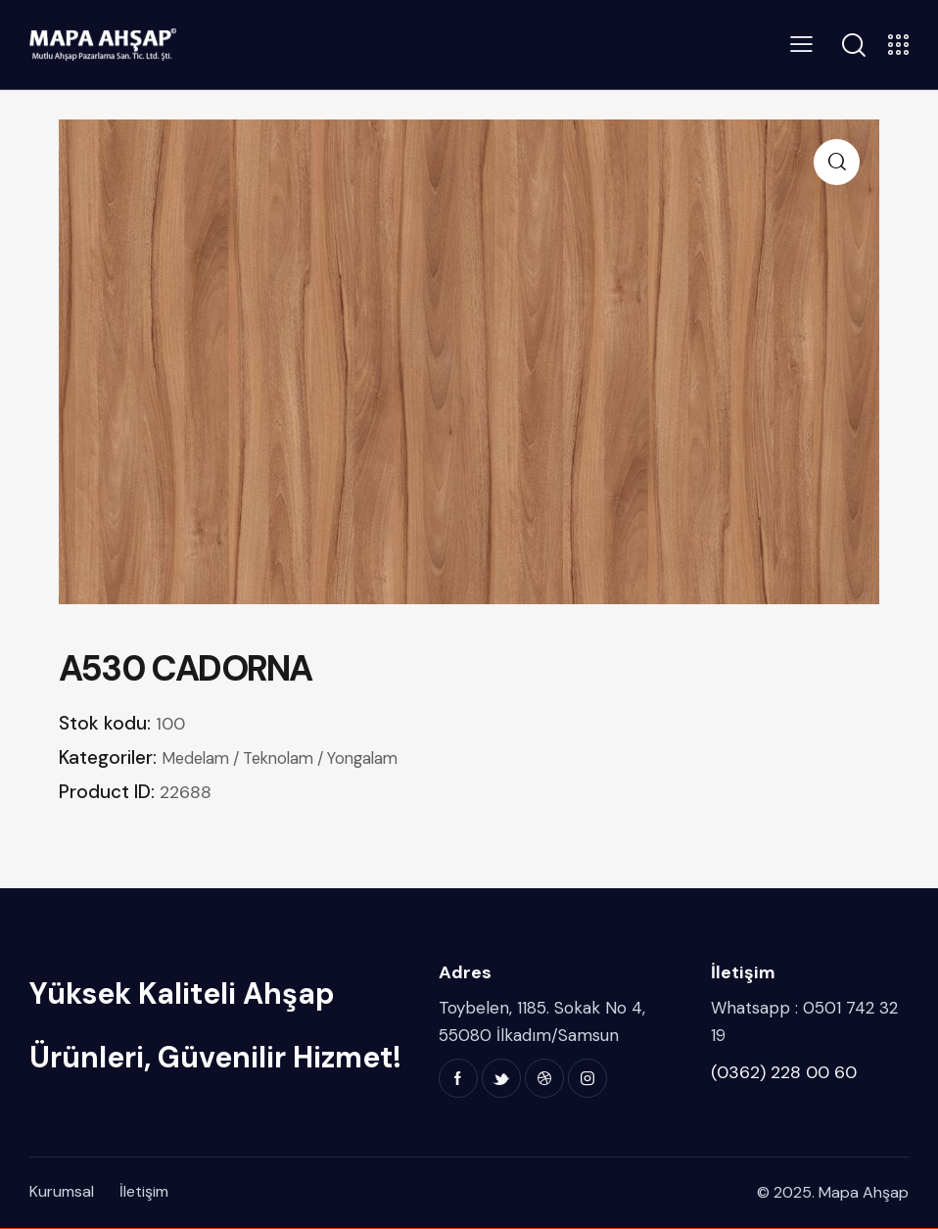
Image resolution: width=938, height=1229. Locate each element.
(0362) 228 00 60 (784, 1072)
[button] (837, 162)
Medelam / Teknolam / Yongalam (293, 758)
